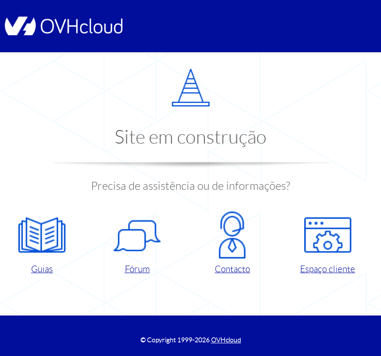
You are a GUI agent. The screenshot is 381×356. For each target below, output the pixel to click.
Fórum (137, 242)
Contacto (232, 242)
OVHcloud (226, 340)
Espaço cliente (327, 242)
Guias (41, 242)
